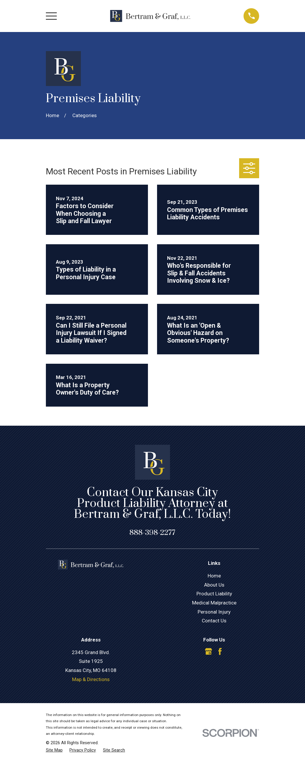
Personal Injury (214, 612)
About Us (214, 585)
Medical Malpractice (214, 603)
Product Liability (214, 594)
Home (214, 576)
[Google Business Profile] (208, 651)
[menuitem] (54, 750)
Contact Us (214, 621)
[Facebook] (220, 651)
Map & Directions (91, 679)
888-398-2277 (152, 532)
